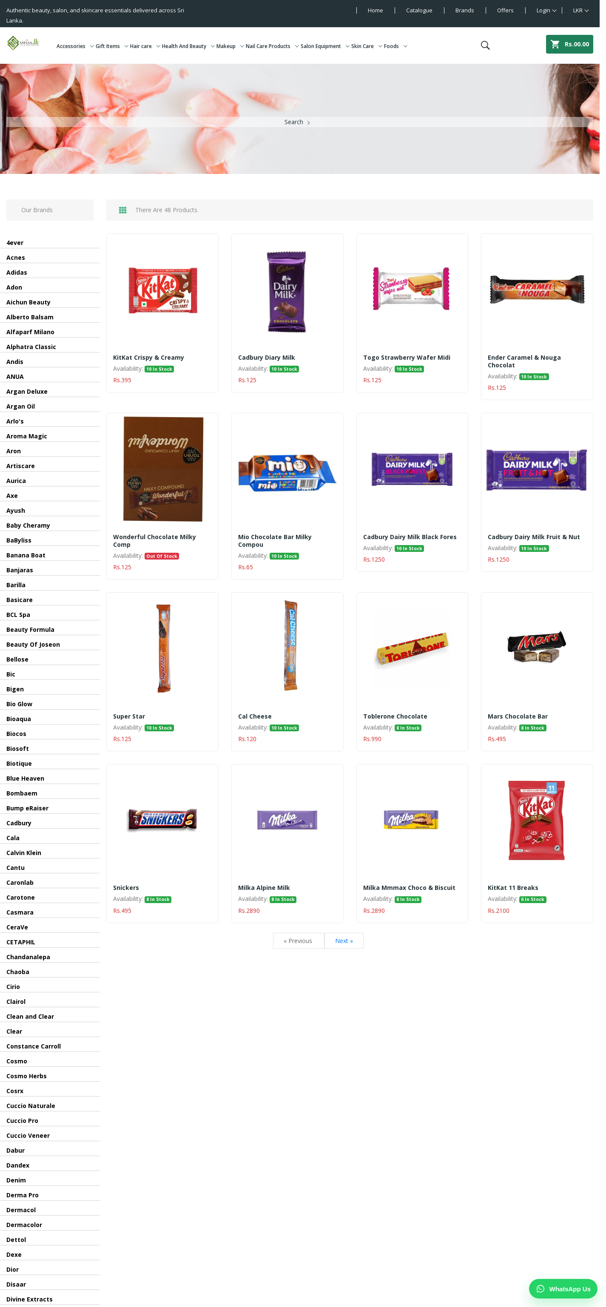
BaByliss (18, 540)
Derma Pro (22, 1195)
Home (375, 10)
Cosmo (16, 1061)
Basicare (19, 600)
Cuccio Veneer (28, 1135)
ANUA (15, 376)
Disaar (16, 1284)
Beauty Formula (30, 629)
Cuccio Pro (22, 1121)
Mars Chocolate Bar (518, 716)
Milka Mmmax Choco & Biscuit (409, 888)
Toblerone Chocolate (395, 716)
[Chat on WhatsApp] (563, 1288)
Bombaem (21, 793)
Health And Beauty (188, 46)
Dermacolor (24, 1225)
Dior (12, 1269)
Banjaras (19, 570)
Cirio (13, 987)
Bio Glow (19, 704)
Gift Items (112, 46)
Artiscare (20, 466)
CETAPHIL (20, 942)
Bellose (17, 659)
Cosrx (14, 1091)
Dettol (16, 1240)
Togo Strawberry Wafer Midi (406, 357)
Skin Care (366, 46)
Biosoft (17, 748)
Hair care (145, 46)
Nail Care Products (272, 46)
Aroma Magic (26, 436)
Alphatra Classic (31, 347)
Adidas (16, 272)
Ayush (15, 510)
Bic (10, 674)
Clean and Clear (30, 1016)
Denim (16, 1180)
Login (543, 10)
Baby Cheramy (28, 525)
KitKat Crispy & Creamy (148, 357)
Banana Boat (26, 555)
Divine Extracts (29, 1299)
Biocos (16, 734)
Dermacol (21, 1210)
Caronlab (20, 882)
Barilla (16, 585)
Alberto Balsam (30, 317)
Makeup (230, 46)
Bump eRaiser (27, 808)
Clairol (16, 1001)
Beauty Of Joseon (33, 644)
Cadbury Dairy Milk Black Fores (410, 537)
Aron (13, 451)
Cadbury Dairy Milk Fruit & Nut (534, 537)
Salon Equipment (325, 46)
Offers (505, 10)
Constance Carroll (33, 1046)
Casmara (20, 912)
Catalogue (419, 10)
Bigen (15, 689)
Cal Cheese (255, 716)
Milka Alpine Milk (264, 888)
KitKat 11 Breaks (513, 888)
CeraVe (17, 927)
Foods (395, 46)
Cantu (15, 868)
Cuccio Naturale (30, 1106)
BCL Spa (18, 615)
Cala (13, 838)
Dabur (15, 1150)
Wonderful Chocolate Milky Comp (154, 540)
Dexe (14, 1254)
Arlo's (15, 421)
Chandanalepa (28, 957)
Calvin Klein (23, 853)
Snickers (126, 888)
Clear (14, 1031)
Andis (14, 362)
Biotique (19, 763)
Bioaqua (18, 719)
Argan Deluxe (27, 391)
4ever (14, 243)
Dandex (17, 1165)
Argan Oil (20, 406)
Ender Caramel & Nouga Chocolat (524, 361)
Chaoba (17, 972)
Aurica (16, 481)
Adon (14, 287)
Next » (344, 941)
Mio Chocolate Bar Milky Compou (275, 540)
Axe (12, 496)
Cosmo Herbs (26, 1076)
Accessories (75, 46)
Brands (464, 10)
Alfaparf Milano (30, 332)
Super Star (129, 716)
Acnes (15, 257)
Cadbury (18, 823)
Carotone (20, 897)
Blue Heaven (25, 778)
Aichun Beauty (28, 302)
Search (294, 122)
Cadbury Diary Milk (266, 357)
